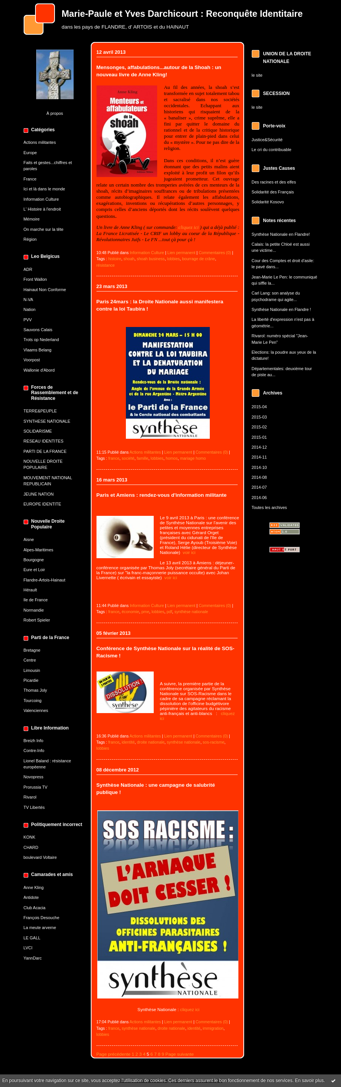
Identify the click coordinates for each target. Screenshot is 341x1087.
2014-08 (259, 477)
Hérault (30, 590)
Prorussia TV (36, 787)
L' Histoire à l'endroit (42, 209)
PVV (28, 319)
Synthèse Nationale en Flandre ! (281, 309)
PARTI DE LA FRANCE (45, 451)
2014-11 (259, 457)
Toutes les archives (269, 507)
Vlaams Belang (37, 350)
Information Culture (41, 199)
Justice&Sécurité (267, 139)
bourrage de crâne (198, 258)
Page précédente (114, 1054)
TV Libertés (34, 807)
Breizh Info (33, 740)
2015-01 (259, 437)
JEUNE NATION (39, 494)
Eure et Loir (34, 569)
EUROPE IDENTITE (42, 504)
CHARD (31, 847)
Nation (30, 309)
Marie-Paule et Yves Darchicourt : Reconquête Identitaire (182, 14)
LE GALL (32, 938)
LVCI (28, 947)
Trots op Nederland (41, 339)
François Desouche (42, 917)
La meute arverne (40, 927)
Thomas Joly (35, 690)
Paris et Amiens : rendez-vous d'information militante (162, 495)
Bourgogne (34, 559)
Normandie (34, 610)
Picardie (31, 680)
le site (257, 75)
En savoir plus (309, 1080)
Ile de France (36, 599)
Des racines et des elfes (274, 182)
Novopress (33, 777)
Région (30, 239)
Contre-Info (34, 750)
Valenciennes (36, 710)
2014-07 (259, 487)
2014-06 (259, 497)
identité (128, 742)
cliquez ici (189, 227)
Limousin (32, 670)
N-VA (28, 299)
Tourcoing (33, 700)
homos (172, 458)
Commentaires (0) (215, 252)
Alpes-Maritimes (38, 550)
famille (142, 458)
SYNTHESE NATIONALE (47, 421)
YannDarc (33, 958)
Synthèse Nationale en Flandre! (281, 234)
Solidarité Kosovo (268, 202)
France (30, 179)
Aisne (29, 539)
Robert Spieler (37, 620)
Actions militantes (40, 142)
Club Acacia (35, 907)
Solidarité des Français (273, 192)
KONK (29, 837)
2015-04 (259, 406)
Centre (30, 660)
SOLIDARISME (38, 431)
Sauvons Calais (38, 329)
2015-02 (259, 427)
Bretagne (32, 650)
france (113, 458)
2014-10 (259, 467)
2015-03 (259, 417)
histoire (114, 258)
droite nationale (150, 742)
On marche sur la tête (44, 229)
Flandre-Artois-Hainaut (45, 580)
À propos (55, 113)
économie (130, 611)
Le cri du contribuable (271, 149)
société (128, 458)
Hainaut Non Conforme (45, 289)
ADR (28, 269)
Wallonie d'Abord (39, 370)
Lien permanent (181, 252)
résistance (106, 265)
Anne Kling (34, 887)
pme (146, 611)
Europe (30, 152)
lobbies (173, 258)
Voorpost (32, 360)
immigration (213, 1028)
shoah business (151, 258)
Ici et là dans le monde (44, 189)
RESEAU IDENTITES (44, 441)
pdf (169, 611)
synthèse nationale (191, 611)
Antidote (31, 897)
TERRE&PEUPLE (40, 411)
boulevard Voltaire (40, 857)
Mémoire (32, 219)
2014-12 (259, 447)
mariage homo (193, 458)
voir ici (189, 552)
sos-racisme (213, 742)
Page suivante (180, 1054)
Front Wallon (35, 279)
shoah (129, 258)
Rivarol (30, 797)
